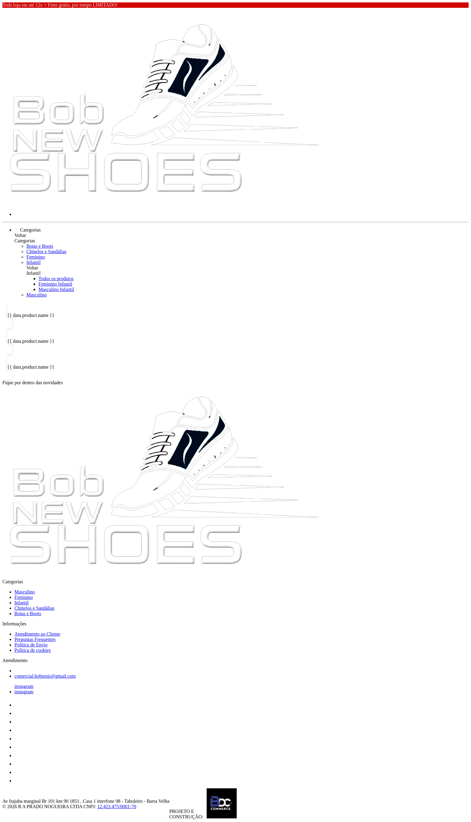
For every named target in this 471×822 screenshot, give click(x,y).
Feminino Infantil (55, 284)
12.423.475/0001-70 (116, 806)
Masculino (36, 294)
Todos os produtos (56, 278)
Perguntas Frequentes (35, 639)
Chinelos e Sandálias (46, 251)
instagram (23, 686)
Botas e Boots (39, 246)
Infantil (33, 262)
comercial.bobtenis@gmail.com (45, 676)
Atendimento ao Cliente (37, 633)
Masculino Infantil (56, 289)
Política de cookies (32, 650)
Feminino (35, 256)
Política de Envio (30, 644)
